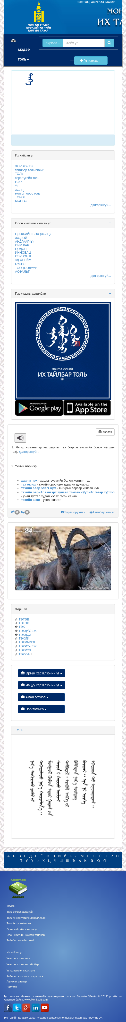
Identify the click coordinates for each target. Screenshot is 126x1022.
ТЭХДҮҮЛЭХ (28, 631)
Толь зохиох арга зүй (20, 911)
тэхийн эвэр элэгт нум (38, 488)
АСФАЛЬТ (22, 271)
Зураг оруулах (73, 512)
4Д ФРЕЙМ (23, 260)
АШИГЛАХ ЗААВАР (103, 2)
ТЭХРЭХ (25, 650)
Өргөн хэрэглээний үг (41, 673)
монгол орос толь (28, 193)
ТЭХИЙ (24, 638)
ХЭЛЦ (19, 190)
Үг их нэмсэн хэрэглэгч (21, 970)
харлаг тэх (29, 480)
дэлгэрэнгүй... (101, 205)
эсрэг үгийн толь (27, 178)
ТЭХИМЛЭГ (27, 642)
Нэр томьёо (41, 709)
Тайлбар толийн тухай (20, 940)
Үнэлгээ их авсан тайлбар (23, 964)
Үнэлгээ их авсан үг (19, 958)
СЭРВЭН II (23, 256)
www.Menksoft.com (36, 999)
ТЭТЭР (24, 623)
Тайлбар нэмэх (102, 512)
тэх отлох (28, 484)
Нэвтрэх (12, 986)
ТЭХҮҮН (25, 654)
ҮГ (16, 186)
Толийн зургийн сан (19, 923)
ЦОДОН (20, 249)
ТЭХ (22, 627)
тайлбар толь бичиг (29, 170)
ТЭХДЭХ (25, 635)
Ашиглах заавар (17, 981)
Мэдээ (11, 905)
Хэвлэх (105, 432)
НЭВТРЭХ (83, 2)
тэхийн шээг (30, 500)
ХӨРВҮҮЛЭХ (24, 166)
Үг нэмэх (90, 60)
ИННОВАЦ (23, 252)
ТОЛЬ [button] (23, 59)
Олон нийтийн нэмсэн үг (22, 929)
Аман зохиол (41, 697)
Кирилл (53, 43)
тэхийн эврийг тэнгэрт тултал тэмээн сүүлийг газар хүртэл (68, 492)
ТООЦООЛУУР (26, 268)
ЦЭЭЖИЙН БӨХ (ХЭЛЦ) (33, 234)
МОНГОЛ (21, 201)
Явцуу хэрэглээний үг (41, 685)
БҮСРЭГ (21, 264)
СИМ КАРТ (23, 245)
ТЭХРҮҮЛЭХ (28, 646)
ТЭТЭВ (24, 619)
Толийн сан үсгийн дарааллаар (26, 917)
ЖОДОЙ (21, 238)
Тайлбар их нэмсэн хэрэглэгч (25, 976)
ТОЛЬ (19, 173)
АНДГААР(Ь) (24, 241)
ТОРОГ (20, 197)
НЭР (18, 182)
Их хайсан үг (14, 952)
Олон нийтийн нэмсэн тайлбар (26, 934)
